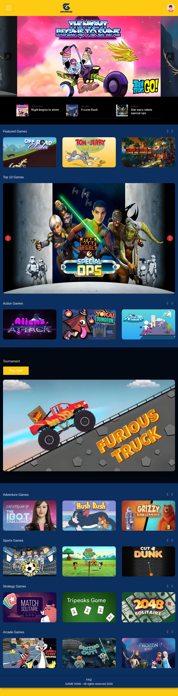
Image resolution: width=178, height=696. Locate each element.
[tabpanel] (29, 152)
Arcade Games (13, 632)
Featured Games (15, 131)
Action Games (13, 303)
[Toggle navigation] (8, 8)
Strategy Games (14, 586)
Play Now (16, 370)
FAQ (89, 679)
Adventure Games (16, 494)
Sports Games (13, 540)
